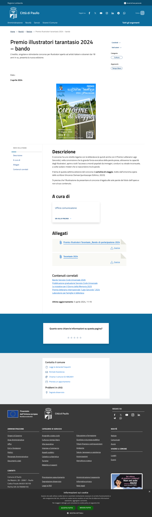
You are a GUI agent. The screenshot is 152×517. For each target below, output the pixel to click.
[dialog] (76, 503)
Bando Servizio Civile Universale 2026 (69, 279)
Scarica (115, 247)
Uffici (10, 444)
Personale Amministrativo (18, 456)
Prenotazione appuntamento (53, 477)
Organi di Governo (15, 435)
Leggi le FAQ (47, 485)
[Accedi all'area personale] (132, 3)
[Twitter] (92, 12)
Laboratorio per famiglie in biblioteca (68, 292)
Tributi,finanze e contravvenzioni (89, 443)
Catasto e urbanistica (50, 456)
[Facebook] (86, 12)
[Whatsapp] (121, 12)
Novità (21, 31)
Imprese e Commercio (50, 448)
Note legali (80, 485)
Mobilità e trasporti (49, 464)
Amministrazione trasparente (88, 477)
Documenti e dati (14, 460)
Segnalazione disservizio (51, 481)
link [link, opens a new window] (98, 503)
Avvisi (113, 444)
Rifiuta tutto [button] (85, 508)
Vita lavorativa (48, 444)
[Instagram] (103, 12)
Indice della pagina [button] (20, 148)
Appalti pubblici (48, 452)
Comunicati (115, 439)
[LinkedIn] (109, 12)
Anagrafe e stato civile (51, 435)
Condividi (116, 42)
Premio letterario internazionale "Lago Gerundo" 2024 (76, 289)
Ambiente (80, 448)
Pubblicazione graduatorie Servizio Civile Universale (75, 283)
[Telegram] (115, 12)
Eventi (113, 459)
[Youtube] (97, 12)
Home (12, 31)
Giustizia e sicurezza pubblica (88, 439)
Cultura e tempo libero (51, 439)
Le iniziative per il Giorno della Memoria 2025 (72, 286)
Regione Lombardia (15, 3)
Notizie (29, 31)
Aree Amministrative (16, 439)
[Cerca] (141, 13)
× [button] (149, 492)
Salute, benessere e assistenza (88, 452)
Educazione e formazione (86, 435)
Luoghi (113, 455)
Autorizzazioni (82, 456)
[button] (76, 513)
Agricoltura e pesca (84, 460)
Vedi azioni (117, 47)
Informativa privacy (84, 481)
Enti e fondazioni (14, 448)
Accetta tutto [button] (67, 508)
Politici (10, 452)
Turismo (45, 460)
